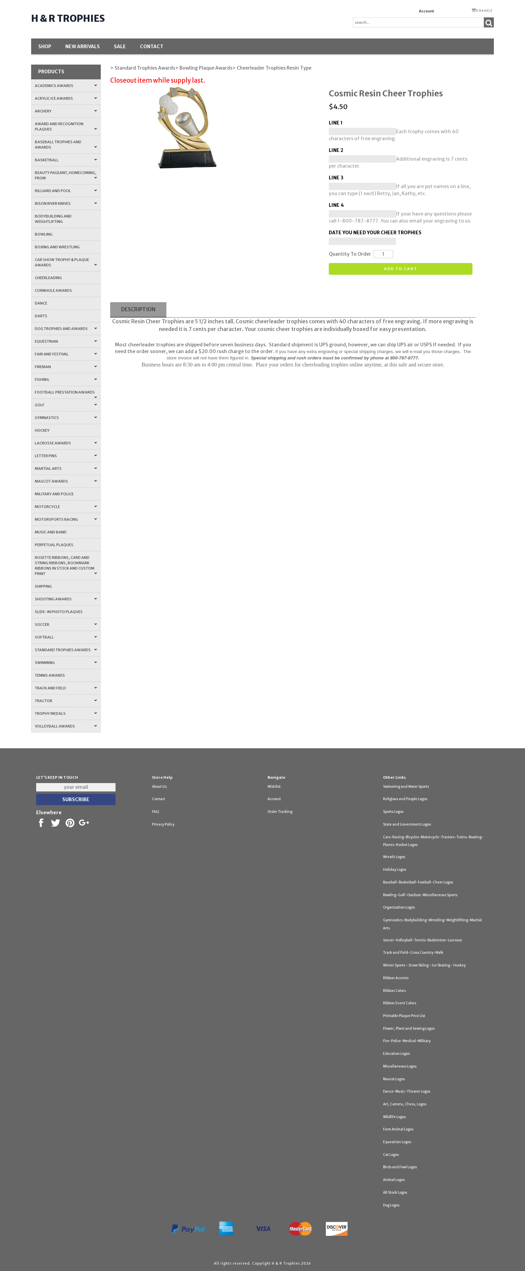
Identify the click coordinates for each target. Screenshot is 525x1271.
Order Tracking (280, 812)
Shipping (43, 586)
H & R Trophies (68, 18)
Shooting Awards (66, 599)
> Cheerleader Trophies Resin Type (271, 68)
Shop (44, 47)
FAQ (155, 812)
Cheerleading (48, 277)
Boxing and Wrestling (57, 247)
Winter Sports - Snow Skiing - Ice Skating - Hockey (424, 965)
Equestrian (66, 341)
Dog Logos (391, 1205)
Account (426, 11)
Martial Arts (66, 468)
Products (51, 72)
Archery (66, 111)
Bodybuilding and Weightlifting (53, 219)
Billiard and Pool (66, 190)
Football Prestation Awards (66, 394)
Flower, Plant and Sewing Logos (409, 1028)
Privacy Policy (163, 824)
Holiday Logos (394, 869)
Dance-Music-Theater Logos (406, 1091)
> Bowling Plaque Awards (203, 68)
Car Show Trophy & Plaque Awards (66, 262)
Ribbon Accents (395, 978)
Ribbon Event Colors (399, 1003)
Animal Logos (394, 1180)
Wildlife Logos (394, 1117)
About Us (159, 786)
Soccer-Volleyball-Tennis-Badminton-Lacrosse (422, 940)
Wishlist (274, 786)
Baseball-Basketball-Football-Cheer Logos (418, 882)
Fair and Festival (66, 354)
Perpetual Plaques (54, 544)
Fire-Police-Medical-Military (407, 1041)
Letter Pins (66, 455)
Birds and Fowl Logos (400, 1167)
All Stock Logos (395, 1192)
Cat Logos (391, 1155)
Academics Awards (66, 85)
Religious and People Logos (405, 799)
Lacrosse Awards (66, 443)
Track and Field (66, 688)
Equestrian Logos (397, 1142)
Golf (66, 405)
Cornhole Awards (53, 290)
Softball (66, 637)
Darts (41, 316)
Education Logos (396, 1053)
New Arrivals (82, 47)
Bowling (44, 234)
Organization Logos (399, 907)
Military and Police (54, 494)
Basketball (66, 160)
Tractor (66, 700)
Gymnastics (66, 417)
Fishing (66, 379)
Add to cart (400, 268)
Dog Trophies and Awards (66, 328)
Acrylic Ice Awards (66, 98)
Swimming (66, 662)
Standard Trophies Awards (66, 650)
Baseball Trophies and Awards (66, 145)
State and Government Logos (407, 824)
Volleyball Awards (66, 726)
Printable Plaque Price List (404, 1016)
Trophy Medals (66, 713)
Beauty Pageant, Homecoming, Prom (66, 175)
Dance (41, 303)
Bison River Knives (66, 203)
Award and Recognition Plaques (66, 126)
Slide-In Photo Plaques (59, 611)
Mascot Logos (394, 1079)
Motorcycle (66, 506)
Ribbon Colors (394, 991)
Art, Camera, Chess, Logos (404, 1104)
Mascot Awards (66, 481)
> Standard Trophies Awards (142, 68)
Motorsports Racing (66, 519)
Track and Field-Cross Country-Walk (413, 952)
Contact (151, 47)
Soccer (66, 624)
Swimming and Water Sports (406, 786)
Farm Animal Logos (398, 1129)
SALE (120, 47)
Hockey (42, 430)
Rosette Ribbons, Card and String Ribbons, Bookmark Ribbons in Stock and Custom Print (66, 565)
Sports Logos (393, 812)
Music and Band (51, 532)
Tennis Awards (50, 675)
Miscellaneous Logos (400, 1066)
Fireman (66, 366)
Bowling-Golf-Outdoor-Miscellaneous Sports (420, 895)
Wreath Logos (394, 857)
